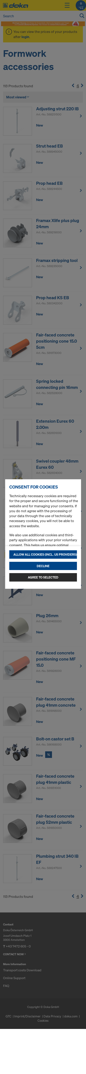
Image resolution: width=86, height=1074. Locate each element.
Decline (43, 566)
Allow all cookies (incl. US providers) (45, 554)
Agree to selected (43, 577)
